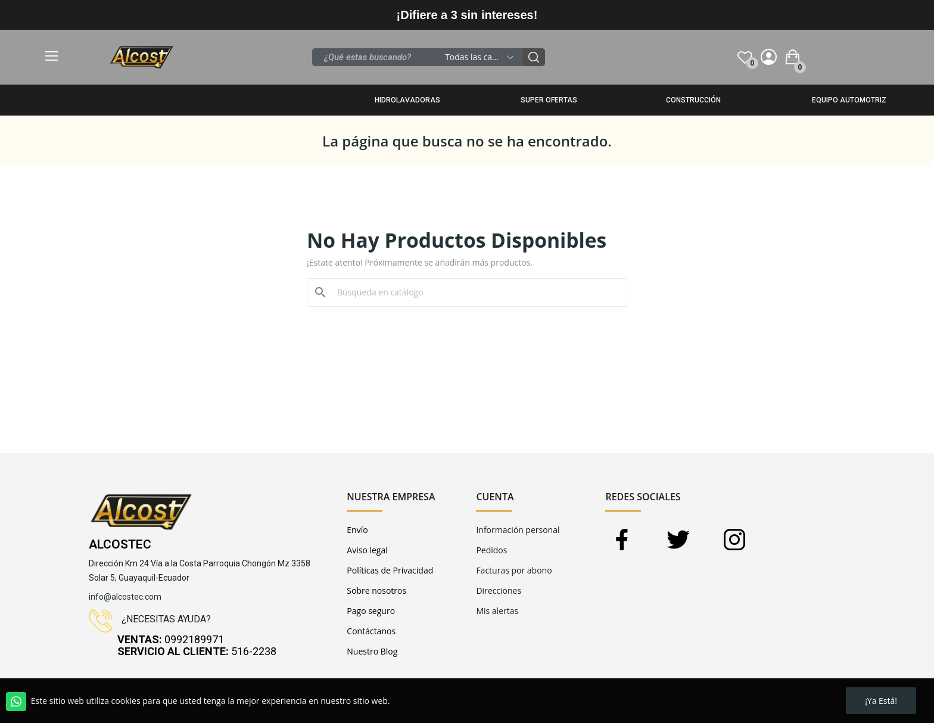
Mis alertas (497, 610)
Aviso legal (367, 550)
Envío (357, 529)
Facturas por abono (514, 570)
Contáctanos (371, 631)
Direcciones (498, 590)
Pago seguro (371, 610)
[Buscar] (474, 292)
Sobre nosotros (376, 590)
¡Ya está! (881, 700)
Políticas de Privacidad (390, 570)
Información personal (517, 529)
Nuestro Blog (372, 651)
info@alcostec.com (125, 597)
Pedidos (491, 550)
